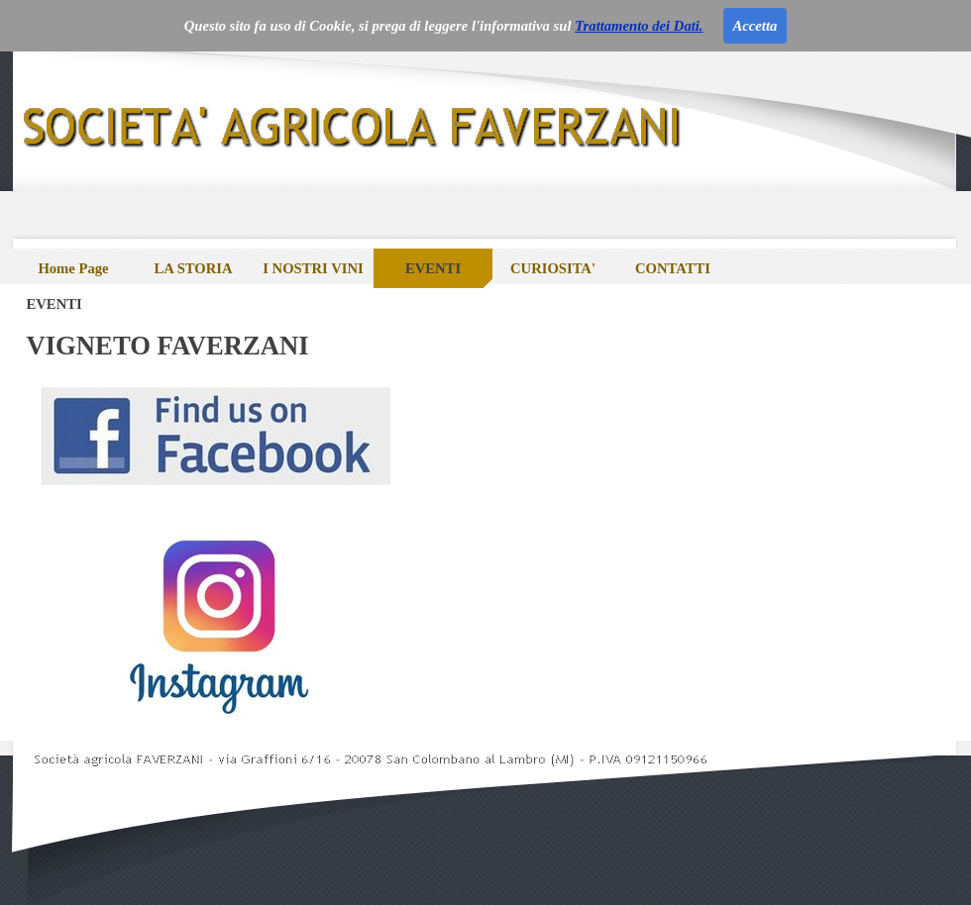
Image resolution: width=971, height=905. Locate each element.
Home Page (73, 268)
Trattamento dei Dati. (638, 26)
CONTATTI (672, 268)
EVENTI (433, 268)
